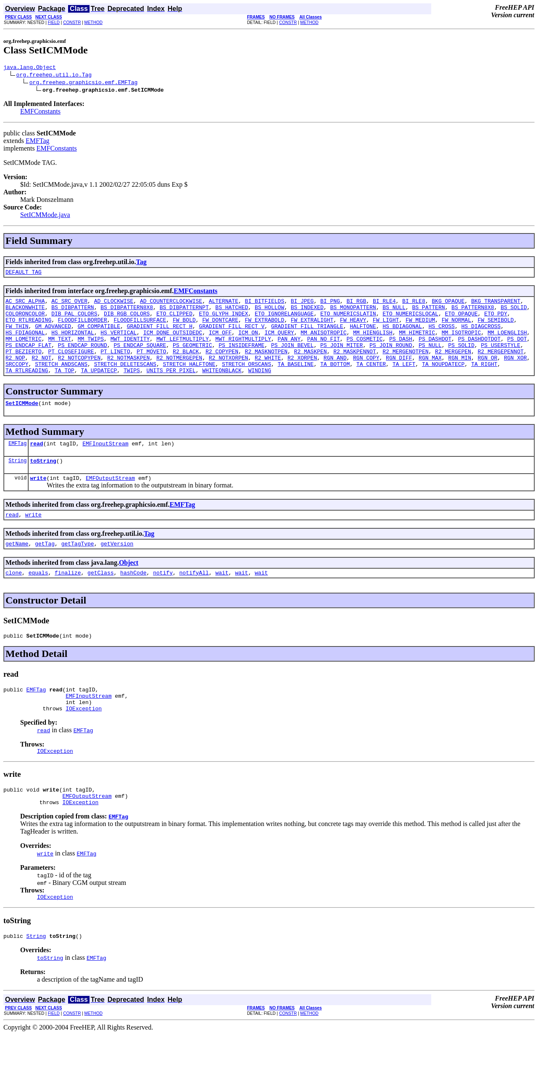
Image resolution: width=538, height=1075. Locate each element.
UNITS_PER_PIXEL (170, 388)
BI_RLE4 (384, 304)
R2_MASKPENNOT (354, 365)
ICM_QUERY (279, 342)
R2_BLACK (186, 365)
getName (17, 568)
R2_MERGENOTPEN (405, 365)
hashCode (133, 599)
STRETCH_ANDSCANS (61, 380)
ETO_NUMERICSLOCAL (410, 319)
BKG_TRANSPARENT (495, 304)
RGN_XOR (515, 372)
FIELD (54, 22)
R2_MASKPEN (310, 365)
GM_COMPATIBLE (99, 335)
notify (163, 599)
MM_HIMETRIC (417, 342)
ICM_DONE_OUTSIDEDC (172, 342)
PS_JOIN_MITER (341, 357)
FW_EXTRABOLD (265, 327)
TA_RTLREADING (26, 388)
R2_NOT (41, 372)
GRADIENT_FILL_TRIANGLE (307, 335)
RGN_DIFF (399, 372)
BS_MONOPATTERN (353, 312)
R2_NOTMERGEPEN (179, 372)
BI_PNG (330, 304)
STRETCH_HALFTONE (189, 380)
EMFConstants (40, 112)
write (38, 500)
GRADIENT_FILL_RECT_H (160, 335)
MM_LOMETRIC (23, 350)
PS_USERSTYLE (500, 357)
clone (13, 599)
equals (38, 599)
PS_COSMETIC (364, 350)
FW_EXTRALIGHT (312, 327)
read (36, 463)
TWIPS (132, 388)
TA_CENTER (371, 380)
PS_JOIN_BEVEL (292, 357)
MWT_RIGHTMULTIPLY (243, 350)
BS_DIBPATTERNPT (184, 312)
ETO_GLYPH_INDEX (223, 319)
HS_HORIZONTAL (72, 342)
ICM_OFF (220, 342)
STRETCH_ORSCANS (246, 380)
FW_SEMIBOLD (495, 327)
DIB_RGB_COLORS (127, 319)
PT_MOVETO (151, 365)
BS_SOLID (514, 312)
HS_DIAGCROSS (481, 335)
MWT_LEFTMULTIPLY (182, 350)
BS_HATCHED (231, 312)
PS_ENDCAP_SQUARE (139, 357)
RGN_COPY (366, 372)
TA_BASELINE (296, 380)
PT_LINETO (115, 365)
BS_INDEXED (307, 312)
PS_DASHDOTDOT (479, 350)
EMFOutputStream (110, 500)
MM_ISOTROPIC (461, 342)
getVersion (116, 568)
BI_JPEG (302, 304)
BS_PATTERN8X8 (472, 312)
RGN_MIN (459, 372)
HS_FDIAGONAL (25, 342)
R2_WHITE (268, 372)
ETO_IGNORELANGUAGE (284, 319)
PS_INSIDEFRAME (241, 357)
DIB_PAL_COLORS (74, 319)
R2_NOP (15, 372)
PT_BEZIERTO (23, 365)
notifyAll (194, 599)
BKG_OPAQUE (448, 304)
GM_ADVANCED (53, 335)
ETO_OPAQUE (461, 319)
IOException (84, 741)
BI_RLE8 (413, 304)
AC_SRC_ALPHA (25, 304)
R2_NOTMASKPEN (128, 372)
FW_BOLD (184, 327)
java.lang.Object (29, 68)
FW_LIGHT (386, 327)
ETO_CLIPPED (174, 319)
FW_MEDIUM (420, 327)
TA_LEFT (404, 380)
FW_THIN (17, 335)
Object (128, 587)
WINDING (259, 388)
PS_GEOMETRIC (192, 357)
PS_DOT (517, 350)
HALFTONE (363, 335)
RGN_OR (487, 372)
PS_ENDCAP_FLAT (28, 357)
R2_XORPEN (302, 372)
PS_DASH (400, 350)
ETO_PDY (495, 319)
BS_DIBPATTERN (72, 312)
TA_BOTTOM (335, 380)
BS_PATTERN (428, 312)
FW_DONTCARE (220, 327)
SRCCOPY (17, 380)
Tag (141, 263)
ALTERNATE (223, 304)
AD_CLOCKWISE (114, 304)
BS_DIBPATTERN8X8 (126, 312)
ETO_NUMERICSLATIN (348, 319)
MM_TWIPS (91, 350)
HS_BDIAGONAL (402, 335)
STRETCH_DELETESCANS (125, 380)
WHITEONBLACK (222, 388)
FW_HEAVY (353, 327)
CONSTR (72, 22)
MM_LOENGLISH (507, 342)
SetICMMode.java (45, 216)
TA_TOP (64, 388)
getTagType (77, 568)
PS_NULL (430, 357)
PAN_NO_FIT (323, 350)
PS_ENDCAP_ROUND (82, 357)
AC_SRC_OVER (69, 304)
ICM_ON (248, 342)
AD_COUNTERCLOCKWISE (171, 304)
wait (221, 599)
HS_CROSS (441, 335)
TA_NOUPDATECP (443, 380)
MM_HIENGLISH (373, 342)
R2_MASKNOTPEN (266, 365)
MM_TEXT (59, 350)
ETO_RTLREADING (28, 327)
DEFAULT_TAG (23, 274)
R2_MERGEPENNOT (500, 365)
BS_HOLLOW (269, 312)
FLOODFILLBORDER (82, 327)
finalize (68, 599)
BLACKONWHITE (25, 312)
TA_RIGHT (484, 380)
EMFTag (38, 142)
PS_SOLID (461, 357)
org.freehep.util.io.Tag (54, 75)
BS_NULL (394, 312)
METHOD (93, 22)
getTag (45, 568)
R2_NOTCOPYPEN (79, 372)
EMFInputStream (105, 463)
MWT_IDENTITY (130, 350)
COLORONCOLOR (25, 319)
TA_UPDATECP (99, 388)
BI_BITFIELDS (264, 304)
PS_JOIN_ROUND (390, 357)
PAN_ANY (289, 350)
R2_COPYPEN (222, 365)
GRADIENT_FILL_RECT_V (231, 335)
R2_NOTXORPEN (228, 372)
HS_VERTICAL (118, 342)
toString (43, 482)
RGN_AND (335, 372)
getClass (100, 599)
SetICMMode (21, 422)
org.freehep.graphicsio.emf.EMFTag (83, 83)
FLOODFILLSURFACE (139, 327)
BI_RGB (356, 304)
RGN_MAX (430, 372)
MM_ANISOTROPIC (323, 342)
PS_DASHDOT (435, 350)
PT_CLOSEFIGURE (71, 365)
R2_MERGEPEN (453, 365)
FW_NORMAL (456, 327)
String (17, 481)
